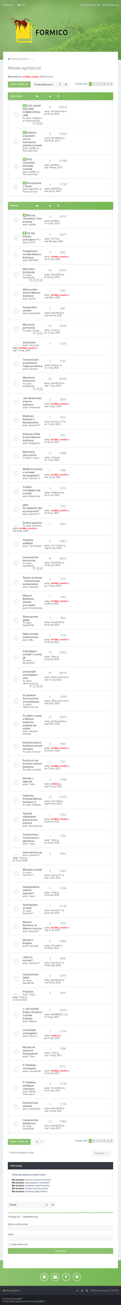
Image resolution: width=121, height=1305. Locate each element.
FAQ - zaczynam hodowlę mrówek (29, 164)
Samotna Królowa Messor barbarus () (32, 799)
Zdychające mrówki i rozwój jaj (32, 654)
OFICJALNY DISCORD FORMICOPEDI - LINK (32, 110)
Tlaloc (54, 656)
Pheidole (28, 991)
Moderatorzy (46, 76)
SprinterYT (34, 425)
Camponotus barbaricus (30, 1121)
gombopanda (57, 721)
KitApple (36, 118)
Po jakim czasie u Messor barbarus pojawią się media (32, 722)
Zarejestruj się (30, 1216)
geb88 (32, 148)
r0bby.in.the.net (30, 683)
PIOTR (32, 242)
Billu (31, 640)
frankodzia (34, 407)
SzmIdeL (36, 769)
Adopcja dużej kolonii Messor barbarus (31, 437)
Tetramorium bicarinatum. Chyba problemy (32, 363)
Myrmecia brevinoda (29, 270)
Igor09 (32, 298)
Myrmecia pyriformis (29, 326)
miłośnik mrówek (30, 732)
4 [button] (100, 84)
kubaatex (34, 587)
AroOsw (36, 751)
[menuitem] (21, 5)
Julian (32, 896)
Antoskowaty (57, 111)
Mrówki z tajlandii (28, 780)
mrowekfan (35, 1071)
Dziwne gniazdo (32, 522)
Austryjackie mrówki (30, 906)
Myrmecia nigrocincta (29, 453)
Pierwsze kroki (32, 120)
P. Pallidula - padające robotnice (30, 1085)
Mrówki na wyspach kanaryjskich (30, 1050)
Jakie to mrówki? (28, 959)
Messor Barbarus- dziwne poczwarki (29, 600)
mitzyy (35, 330)
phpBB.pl (40, 1301)
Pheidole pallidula (28, 541)
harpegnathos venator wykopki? (31, 890)
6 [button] (108, 84)
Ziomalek (34, 946)
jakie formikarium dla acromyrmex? (32, 508)
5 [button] (104, 84)
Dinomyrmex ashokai (30, 1104)
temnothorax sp (32, 852)
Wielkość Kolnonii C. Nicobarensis (31, 419)
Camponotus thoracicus (30, 559)
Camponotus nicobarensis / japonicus (31, 837)
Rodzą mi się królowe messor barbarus (32, 763)
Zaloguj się (14, 1216)
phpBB (18, 1298)
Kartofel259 (29, 663)
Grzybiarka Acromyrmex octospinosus (31, 698)
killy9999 (33, 189)
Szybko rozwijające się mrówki (31, 490)
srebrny (55, 784)
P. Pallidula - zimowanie (30, 1067)
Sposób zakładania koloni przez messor (30, 818)
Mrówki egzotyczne (24, 68)
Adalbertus (34, 443)
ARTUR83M (56, 138)
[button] (111, 84)
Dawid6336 (28, 277)
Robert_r (33, 1036)
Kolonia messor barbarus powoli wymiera (32, 745)
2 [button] (93, 84)
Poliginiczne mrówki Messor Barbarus (32, 254)
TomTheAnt (35, 546)
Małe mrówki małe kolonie (30, 635)
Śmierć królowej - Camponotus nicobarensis (32, 581)
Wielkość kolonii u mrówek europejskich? (32, 472)
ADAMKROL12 (58, 1014)
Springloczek (35, 826)
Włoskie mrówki (32, 869)
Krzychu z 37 (57, 421)
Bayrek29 (34, 931)
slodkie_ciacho (31, 76)
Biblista (32, 1021)
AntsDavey (29, 342)
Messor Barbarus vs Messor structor (32, 925)
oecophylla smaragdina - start (31, 675)
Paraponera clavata (30, 309)
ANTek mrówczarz (29, 1092)
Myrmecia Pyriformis (29, 379)
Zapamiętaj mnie (19, 1244)
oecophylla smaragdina (30, 1031)
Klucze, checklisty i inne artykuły (32, 218)
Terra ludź (34, 345)
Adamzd (36, 525)
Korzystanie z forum (32, 184)
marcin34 (55, 801)
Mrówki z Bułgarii (28, 941)
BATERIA (33, 260)
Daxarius (33, 369)
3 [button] (97, 84)
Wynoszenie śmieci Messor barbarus (31, 292)
